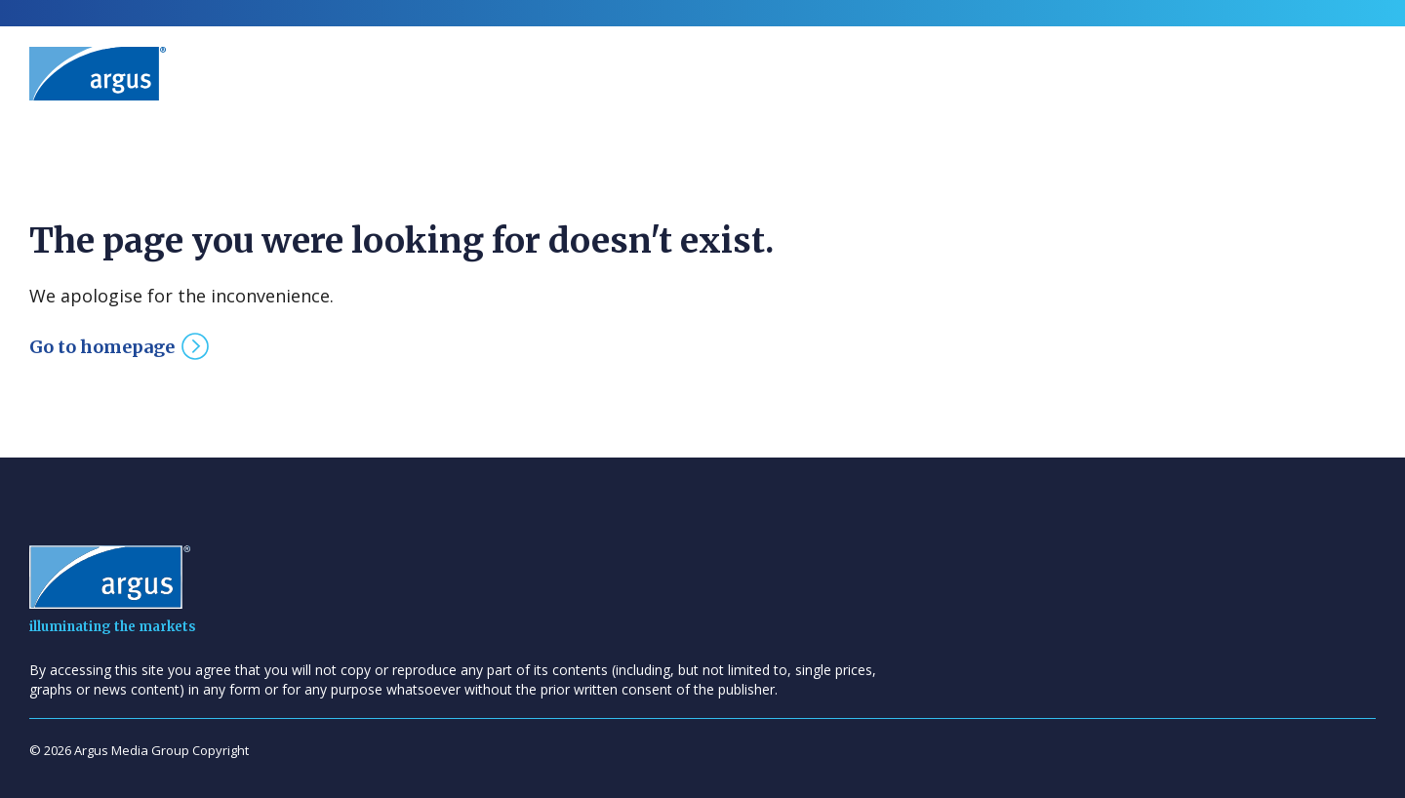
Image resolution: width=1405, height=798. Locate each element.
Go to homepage (102, 347)
